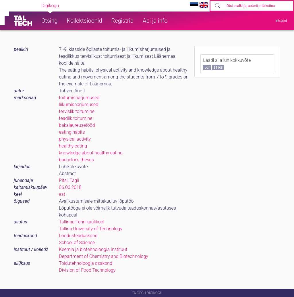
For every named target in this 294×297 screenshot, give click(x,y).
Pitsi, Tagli (69, 180)
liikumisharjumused (78, 104)
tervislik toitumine (76, 111)
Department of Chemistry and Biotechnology (103, 256)
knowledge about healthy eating (91, 153)
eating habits (72, 132)
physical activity (75, 139)
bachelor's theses (76, 159)
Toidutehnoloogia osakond (85, 263)
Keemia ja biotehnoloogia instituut (93, 249)
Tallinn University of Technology (90, 228)
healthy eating (73, 146)
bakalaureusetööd (77, 125)
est (62, 194)
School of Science (77, 242)
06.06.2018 (70, 187)
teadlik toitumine (75, 118)
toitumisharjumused (79, 97)
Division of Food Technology (87, 270)
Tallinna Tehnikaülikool (81, 222)
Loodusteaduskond (78, 235)
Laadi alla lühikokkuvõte (227, 64)
